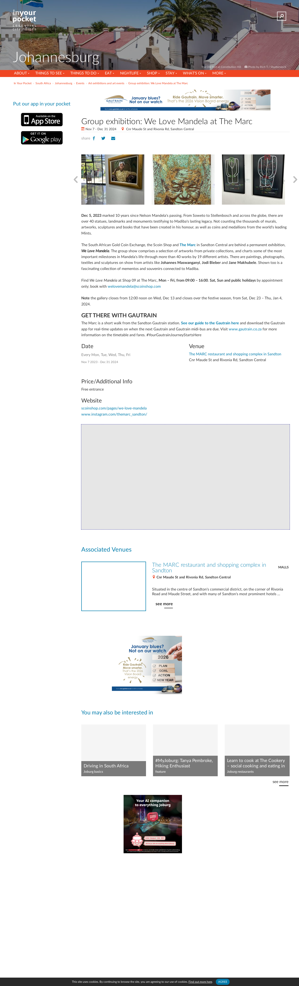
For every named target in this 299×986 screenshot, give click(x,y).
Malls (283, 567)
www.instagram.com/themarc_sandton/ (114, 414)
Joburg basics (93, 771)
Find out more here (200, 981)
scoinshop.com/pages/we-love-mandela (114, 408)
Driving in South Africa (106, 766)
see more (164, 604)
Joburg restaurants (240, 771)
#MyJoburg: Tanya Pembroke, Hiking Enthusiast (184, 763)
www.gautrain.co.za (245, 329)
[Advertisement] (224, 665)
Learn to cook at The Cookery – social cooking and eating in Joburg (256, 764)
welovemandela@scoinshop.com (134, 286)
